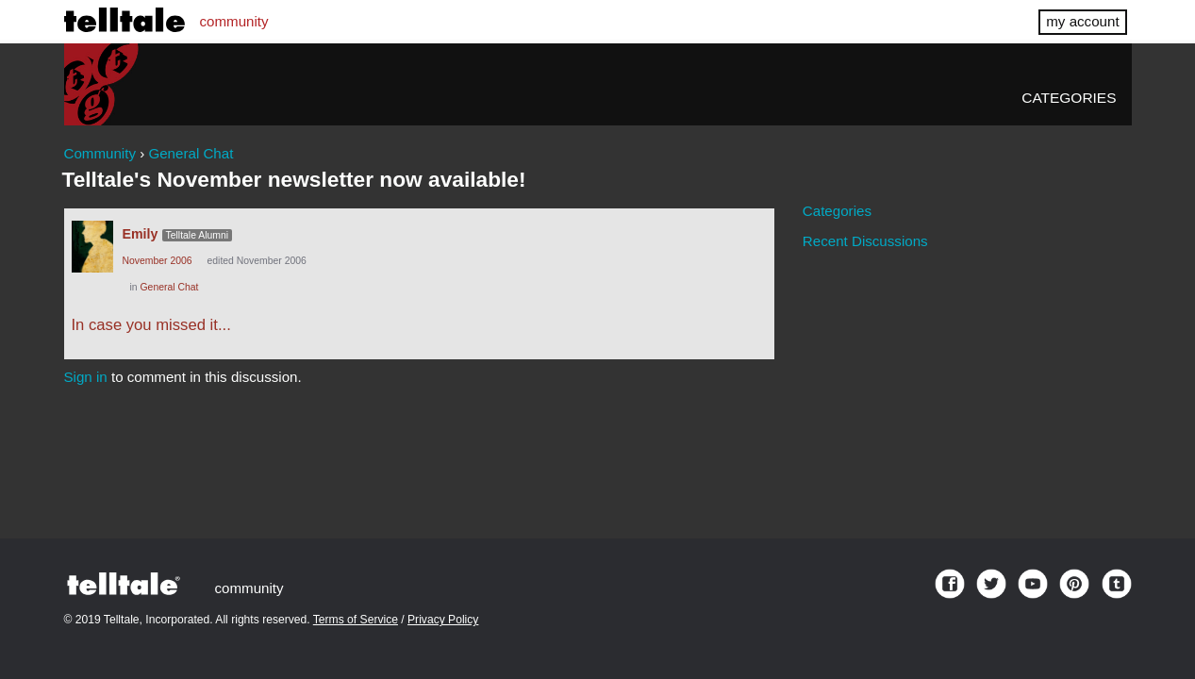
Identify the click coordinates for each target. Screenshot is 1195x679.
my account (1082, 21)
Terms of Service (355, 619)
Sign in (86, 377)
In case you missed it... (151, 325)
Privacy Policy (442, 619)
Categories (1068, 98)
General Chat (170, 287)
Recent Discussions (865, 241)
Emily (140, 233)
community (234, 21)
